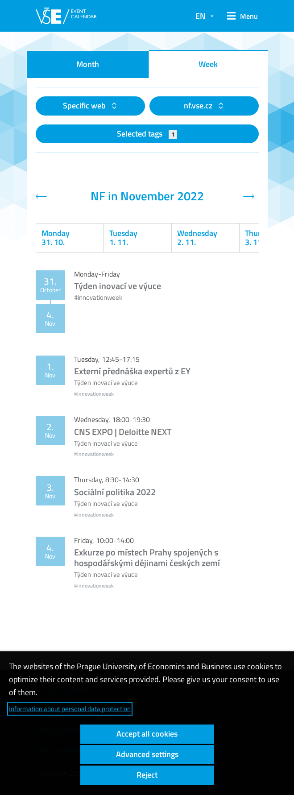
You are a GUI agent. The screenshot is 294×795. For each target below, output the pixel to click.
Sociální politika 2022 (115, 492)
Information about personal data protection (70, 709)
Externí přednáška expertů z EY (132, 371)
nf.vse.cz (199, 105)
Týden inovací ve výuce (117, 286)
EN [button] (200, 16)
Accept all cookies (147, 734)
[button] (240, 16)
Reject (147, 775)
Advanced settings (147, 754)
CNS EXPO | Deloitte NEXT (123, 432)
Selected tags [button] (147, 134)
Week (208, 64)
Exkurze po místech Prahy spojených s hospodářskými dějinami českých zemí (147, 557)
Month (87, 64)
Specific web (85, 105)
